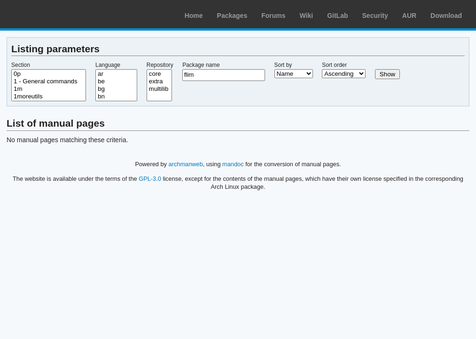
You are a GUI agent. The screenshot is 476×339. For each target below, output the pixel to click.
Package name (200, 65)
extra (159, 81)
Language (107, 65)
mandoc (233, 164)
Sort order (334, 65)
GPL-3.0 (150, 178)
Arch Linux (51, 14)
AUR (409, 15)
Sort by (283, 65)
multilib (159, 89)
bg (116, 89)
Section (20, 65)
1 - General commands (49, 81)
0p (49, 74)
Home (194, 15)
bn (116, 96)
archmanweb (186, 164)
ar (116, 74)
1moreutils (49, 96)
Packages (232, 15)
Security (375, 15)
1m (49, 89)
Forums (273, 15)
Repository (160, 65)
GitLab (337, 15)
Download (446, 15)
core (159, 74)
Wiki (306, 15)
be (116, 81)
